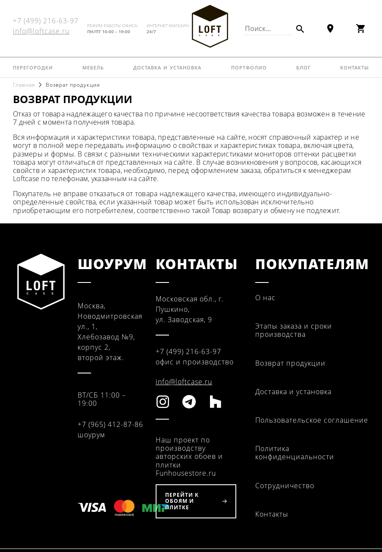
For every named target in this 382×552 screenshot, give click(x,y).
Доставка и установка (167, 67)
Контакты (354, 67)
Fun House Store (210, 26)
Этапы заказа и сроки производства (293, 330)
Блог (303, 67)
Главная (24, 84)
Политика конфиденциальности (294, 452)
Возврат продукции (290, 363)
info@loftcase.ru (41, 31)
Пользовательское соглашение (311, 420)
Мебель (93, 67)
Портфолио (249, 67)
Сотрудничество (284, 485)
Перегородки (33, 67)
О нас (265, 297)
